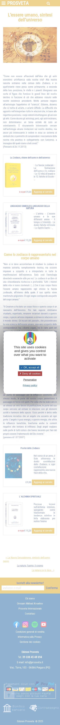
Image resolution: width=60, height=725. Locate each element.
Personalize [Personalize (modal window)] (30, 380)
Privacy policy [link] (30, 385)
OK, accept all (30, 367)
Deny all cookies (30, 373)
